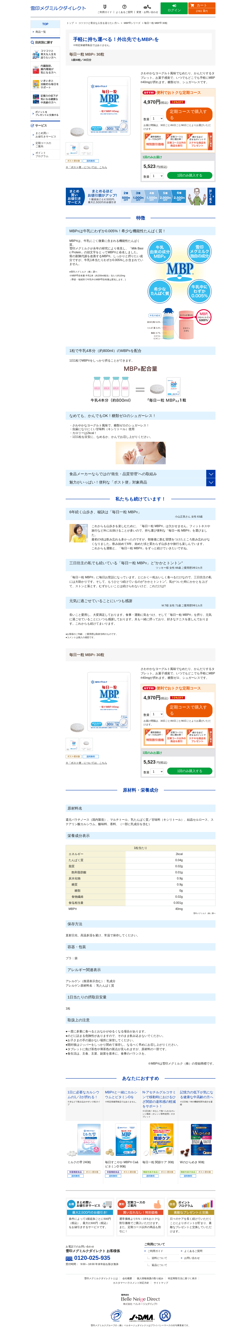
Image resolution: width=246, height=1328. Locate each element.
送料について (159, 1243)
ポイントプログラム (42, 154)
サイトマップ (161, 1268)
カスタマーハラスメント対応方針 (131, 1268)
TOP (45, 24)
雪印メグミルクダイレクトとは (101, 1264)
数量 (146, 169)
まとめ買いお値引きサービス (46, 135)
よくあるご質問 (193, 1236)
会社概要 (127, 1264)
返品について (159, 1250)
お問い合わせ (192, 1243)
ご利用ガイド (155, 1236)
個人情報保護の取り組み (150, 1264)
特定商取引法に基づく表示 (182, 1264)
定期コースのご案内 (43, 145)
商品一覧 (41, 31)
